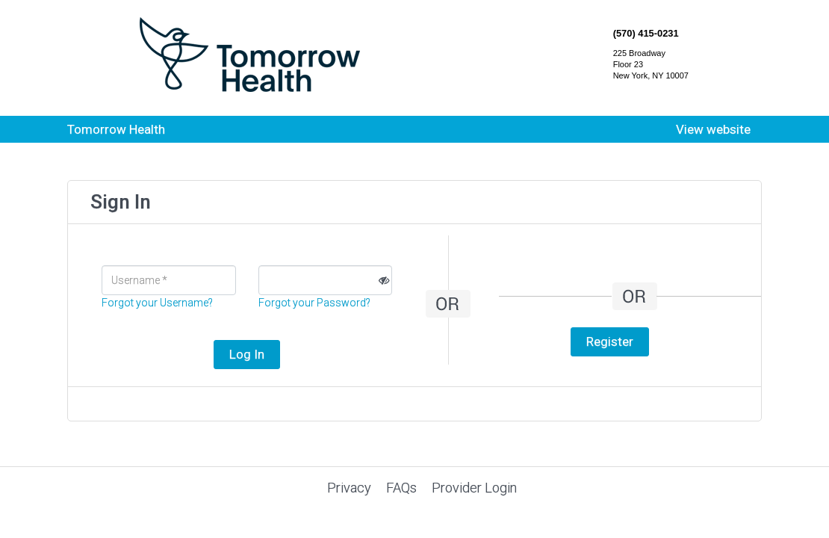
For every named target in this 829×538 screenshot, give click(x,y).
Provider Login (474, 487)
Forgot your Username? (157, 303)
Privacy (349, 487)
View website (713, 129)
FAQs (401, 487)
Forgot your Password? (314, 303)
